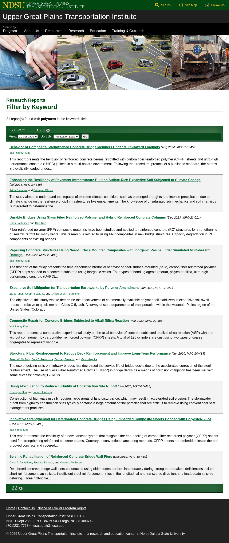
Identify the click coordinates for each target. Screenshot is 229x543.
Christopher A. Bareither (65, 293)
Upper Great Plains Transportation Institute (70, 16)
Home (10, 508)
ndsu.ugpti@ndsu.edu (47, 525)
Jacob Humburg (42, 392)
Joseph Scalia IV (34, 293)
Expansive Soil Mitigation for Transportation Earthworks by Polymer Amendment (74, 288)
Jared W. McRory (19, 359)
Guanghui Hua (18, 392)
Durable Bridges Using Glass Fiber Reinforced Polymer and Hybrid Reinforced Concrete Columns (87, 217)
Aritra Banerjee (18, 190)
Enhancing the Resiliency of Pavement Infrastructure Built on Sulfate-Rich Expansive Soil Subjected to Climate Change (105, 180)
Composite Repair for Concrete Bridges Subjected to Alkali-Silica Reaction (69, 320)
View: (23, 136)
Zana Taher (16, 293)
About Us (31, 31)
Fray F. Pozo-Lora (42, 359)
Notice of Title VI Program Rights (61, 508)
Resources (54, 31)
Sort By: (60, 136)
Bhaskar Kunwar (43, 462)
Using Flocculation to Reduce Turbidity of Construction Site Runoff (63, 386)
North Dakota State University (162, 533)
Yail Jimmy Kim (18, 326)
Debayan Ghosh (43, 190)
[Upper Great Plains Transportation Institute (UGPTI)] (43, 5)
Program (10, 29)
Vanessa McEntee (71, 462)
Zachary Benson (64, 359)
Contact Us (26, 508)
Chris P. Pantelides (20, 462)
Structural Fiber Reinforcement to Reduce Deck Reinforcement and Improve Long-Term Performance (90, 353)
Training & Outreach (128, 31)
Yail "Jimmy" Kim (19, 152)
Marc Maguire (89, 359)
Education (98, 31)
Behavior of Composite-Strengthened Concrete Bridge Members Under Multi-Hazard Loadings (84, 147)
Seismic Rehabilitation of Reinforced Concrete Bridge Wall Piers (60, 456)
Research (76, 31)
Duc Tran (40, 223)
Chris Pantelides (19, 223)
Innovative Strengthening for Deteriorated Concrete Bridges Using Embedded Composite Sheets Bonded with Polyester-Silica (110, 419)
